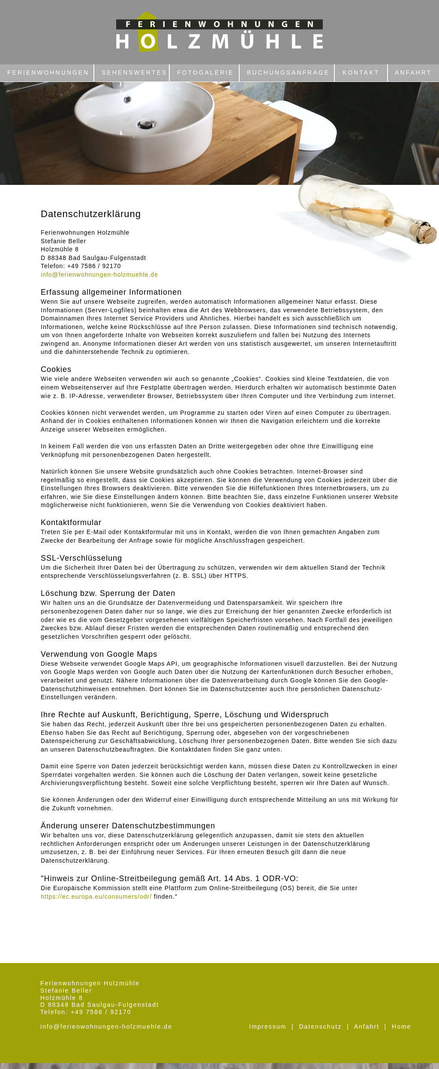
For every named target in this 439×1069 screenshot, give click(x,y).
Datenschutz (320, 1026)
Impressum (267, 1026)
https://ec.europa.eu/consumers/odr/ (96, 896)
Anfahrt (366, 1026)
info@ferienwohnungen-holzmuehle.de (106, 1026)
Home (401, 1026)
